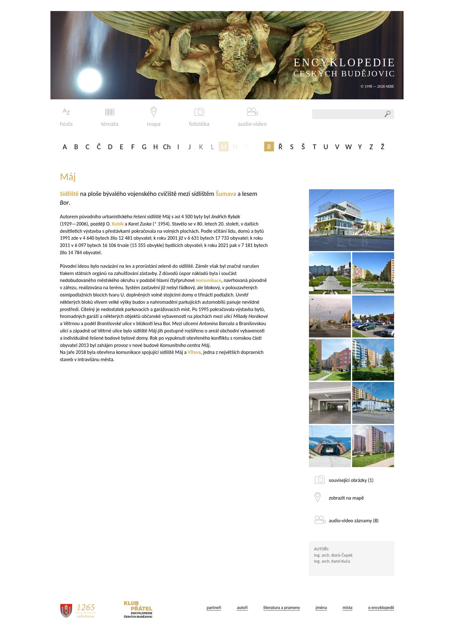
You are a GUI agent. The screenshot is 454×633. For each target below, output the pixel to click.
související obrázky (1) (351, 480)
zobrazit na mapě (346, 498)
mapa (153, 117)
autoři (242, 607)
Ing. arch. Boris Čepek (333, 555)
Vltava (194, 352)
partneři (214, 607)
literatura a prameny (282, 607)
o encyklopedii (381, 607)
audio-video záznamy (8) (354, 521)
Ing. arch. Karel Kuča (332, 561)
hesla (66, 117)
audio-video (252, 117)
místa (347, 607)
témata (110, 117)
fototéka (199, 117)
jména (321, 607)
